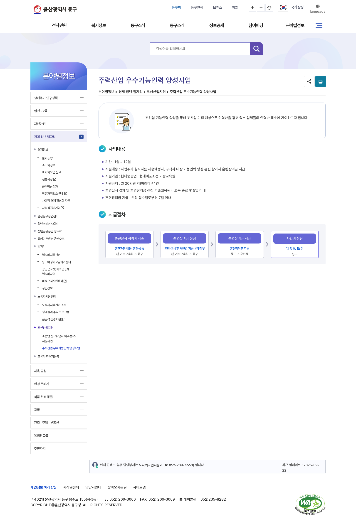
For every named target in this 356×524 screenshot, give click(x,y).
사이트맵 (139, 487)
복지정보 (98, 25)
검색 (256, 48)
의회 (235, 7)
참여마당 (256, 25)
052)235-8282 (213, 499)
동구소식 (138, 25)
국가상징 (297, 7)
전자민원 (59, 25)
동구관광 (197, 7)
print (320, 81)
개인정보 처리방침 (43, 487)
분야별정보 (295, 25)
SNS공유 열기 (309, 81)
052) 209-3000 (122, 499)
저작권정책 (71, 487)
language (318, 12)
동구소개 (177, 25)
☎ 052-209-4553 (179, 465)
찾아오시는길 (117, 487)
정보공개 (216, 25)
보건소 (217, 7)
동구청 (176, 7)
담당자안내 (93, 487)
